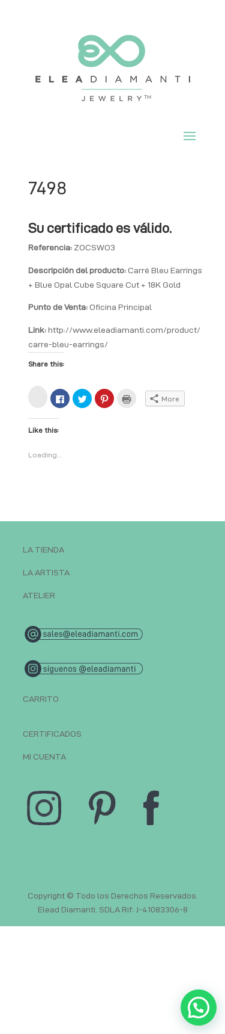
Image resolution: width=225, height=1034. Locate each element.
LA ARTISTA (46, 572)
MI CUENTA (44, 756)
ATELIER (39, 595)
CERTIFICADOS (52, 733)
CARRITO (41, 699)
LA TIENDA (43, 549)
